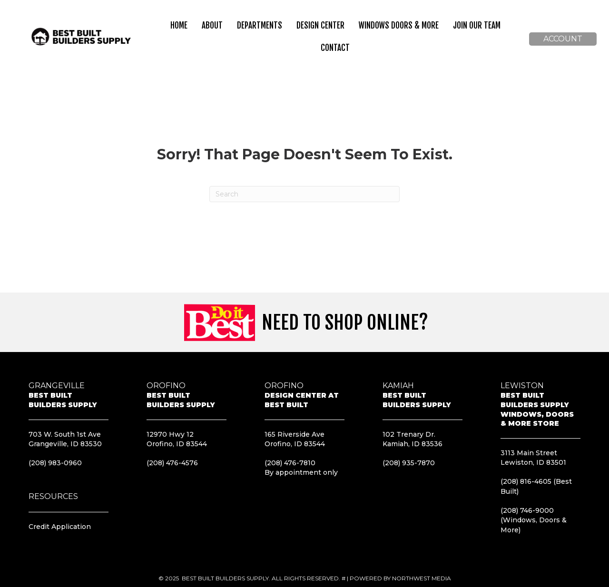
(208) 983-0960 (55, 463)
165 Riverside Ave (294, 434)
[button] (563, 39)
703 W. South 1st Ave (65, 434)
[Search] (304, 194)
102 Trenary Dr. (409, 434)
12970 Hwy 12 (170, 434)
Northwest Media (421, 578)
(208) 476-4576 (172, 463)
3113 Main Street (529, 453)
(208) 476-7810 (290, 463)
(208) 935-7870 (409, 463)
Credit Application (60, 526)
